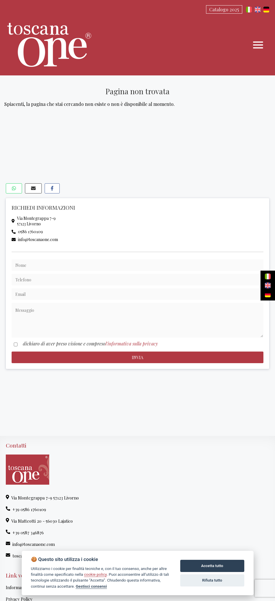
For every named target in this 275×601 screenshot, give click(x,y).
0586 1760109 (27, 231)
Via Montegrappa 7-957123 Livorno (34, 221)
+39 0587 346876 (25, 532)
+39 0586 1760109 (26, 509)
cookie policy (95, 574)
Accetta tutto (212, 566)
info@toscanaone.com (35, 239)
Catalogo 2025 (224, 9)
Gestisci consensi (91, 586)
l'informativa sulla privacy (131, 344)
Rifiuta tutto (212, 580)
